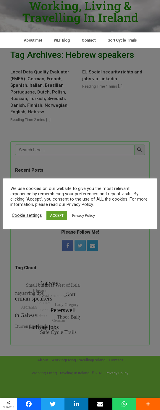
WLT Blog (62, 40)
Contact (89, 40)
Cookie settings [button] (27, 215)
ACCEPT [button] (57, 215)
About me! (33, 40)
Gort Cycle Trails (122, 40)
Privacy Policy (83, 215)
